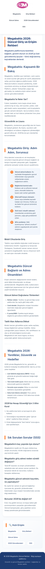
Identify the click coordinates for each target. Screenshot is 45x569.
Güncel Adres (14, 20)
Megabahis (17, 14)
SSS (23, 27)
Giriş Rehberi (30, 14)
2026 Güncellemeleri (31, 20)
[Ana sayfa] (22, 5)
